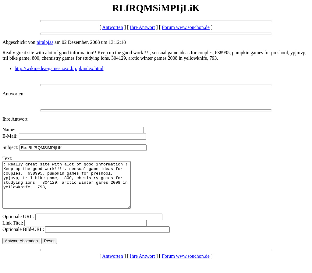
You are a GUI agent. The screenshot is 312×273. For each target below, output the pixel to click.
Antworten (112, 27)
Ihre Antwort (142, 27)
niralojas (45, 42)
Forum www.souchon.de (186, 27)
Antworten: (13, 93)
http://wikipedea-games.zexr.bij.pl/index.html (59, 68)
